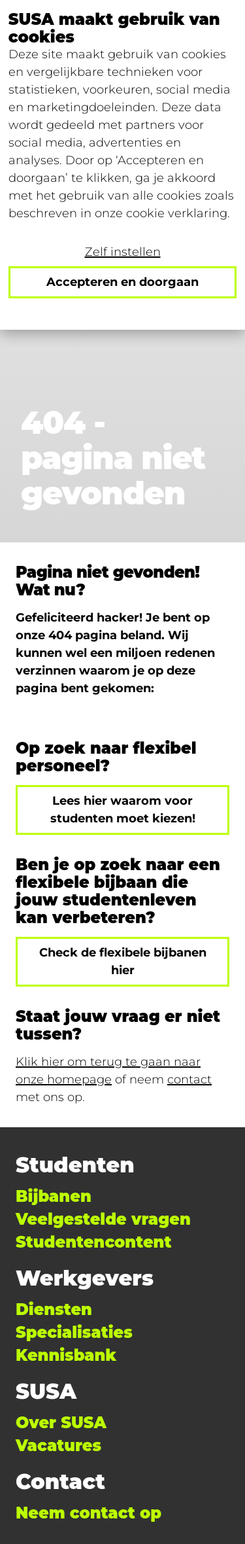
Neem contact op (88, 1512)
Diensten (54, 1309)
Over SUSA (61, 1422)
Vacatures (58, 1445)
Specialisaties (74, 1332)
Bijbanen (53, 1196)
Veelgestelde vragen (103, 1219)
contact (189, 1079)
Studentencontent (93, 1242)
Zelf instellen (123, 252)
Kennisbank (66, 1355)
